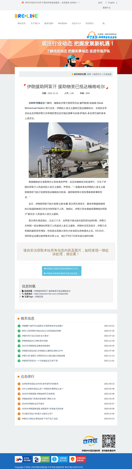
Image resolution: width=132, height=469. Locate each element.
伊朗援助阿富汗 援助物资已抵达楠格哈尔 (52, 291)
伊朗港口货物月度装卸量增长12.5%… (62, 268)
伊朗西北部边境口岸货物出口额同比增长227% (42, 351)
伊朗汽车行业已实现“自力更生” (35, 336)
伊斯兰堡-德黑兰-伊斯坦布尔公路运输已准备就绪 (43, 356)
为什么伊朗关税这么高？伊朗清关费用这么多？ (43, 389)
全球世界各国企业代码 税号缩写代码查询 (40, 384)
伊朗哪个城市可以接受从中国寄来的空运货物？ (43, 326)
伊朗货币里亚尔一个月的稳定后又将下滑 (40, 361)
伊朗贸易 (39, 296)
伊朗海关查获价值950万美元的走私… (62, 273)
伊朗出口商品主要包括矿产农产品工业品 (40, 418)
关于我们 (35, 23)
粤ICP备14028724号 (74, 467)
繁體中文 (107, 8)
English (111, 2)
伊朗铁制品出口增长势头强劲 (35, 341)
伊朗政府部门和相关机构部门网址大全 (39, 399)
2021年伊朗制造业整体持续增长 (36, 346)
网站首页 (22, 23)
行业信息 (108, 74)
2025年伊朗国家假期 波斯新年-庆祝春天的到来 (42, 409)
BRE (88, 93)
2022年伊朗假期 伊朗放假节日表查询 (38, 394)
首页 (89, 74)
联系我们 (90, 23)
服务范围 (48, 23)
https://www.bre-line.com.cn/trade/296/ (51, 294)
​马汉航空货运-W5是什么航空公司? (37, 413)
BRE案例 (62, 23)
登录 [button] (100, 3)
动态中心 (76, 23)
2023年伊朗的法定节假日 (33, 404)
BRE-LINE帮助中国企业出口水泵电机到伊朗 (41, 331)
